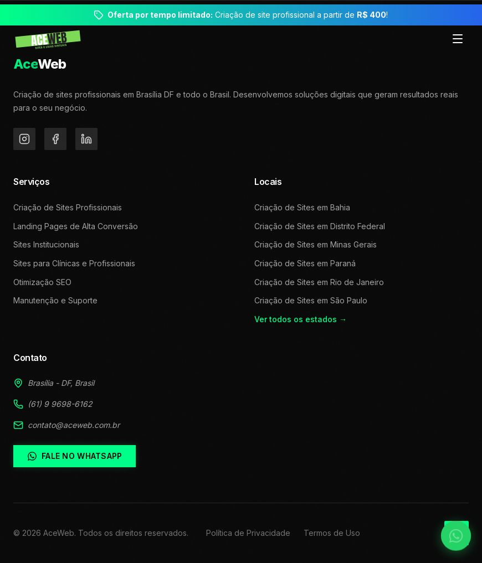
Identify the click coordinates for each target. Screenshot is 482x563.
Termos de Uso (332, 533)
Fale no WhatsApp (74, 456)
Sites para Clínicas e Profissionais (74, 263)
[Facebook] (55, 139)
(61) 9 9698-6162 (60, 404)
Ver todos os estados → (300, 319)
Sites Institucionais (46, 244)
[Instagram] (24, 139)
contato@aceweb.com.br (74, 425)
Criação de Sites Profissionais (67, 207)
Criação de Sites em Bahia (302, 207)
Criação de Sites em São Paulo (310, 300)
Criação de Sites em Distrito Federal (319, 226)
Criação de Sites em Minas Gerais (315, 244)
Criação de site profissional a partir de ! (247, 14)
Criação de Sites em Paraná (305, 263)
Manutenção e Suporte (55, 300)
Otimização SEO (42, 282)
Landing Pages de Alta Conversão (75, 226)
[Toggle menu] (458, 39)
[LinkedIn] (86, 139)
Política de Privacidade (248, 533)
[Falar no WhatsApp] (448, 529)
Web (39, 64)
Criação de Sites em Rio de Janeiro (319, 282)
